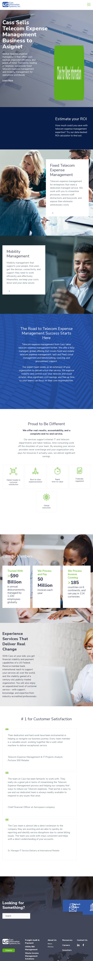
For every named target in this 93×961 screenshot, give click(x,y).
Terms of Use (55, 958)
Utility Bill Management (31, 923)
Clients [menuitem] (8, 925)
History (50, 921)
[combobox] (16, 888)
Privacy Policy (66, 958)
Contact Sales (69, 889)
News (50, 918)
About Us (52, 915)
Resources (84, 889)
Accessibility (86, 958)
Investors (67, 925)
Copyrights (76, 958)
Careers (66, 920)
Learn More (8, 80)
